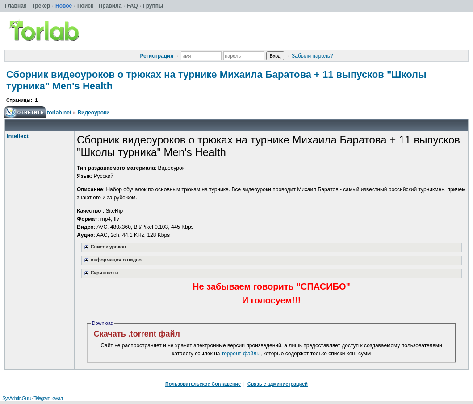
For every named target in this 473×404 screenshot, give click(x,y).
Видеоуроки (93, 112)
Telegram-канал (48, 398)
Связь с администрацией (277, 384)
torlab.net (59, 112)
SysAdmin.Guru (16, 398)
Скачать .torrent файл (137, 333)
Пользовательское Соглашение (203, 384)
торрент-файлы (241, 353)
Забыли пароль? (312, 56)
